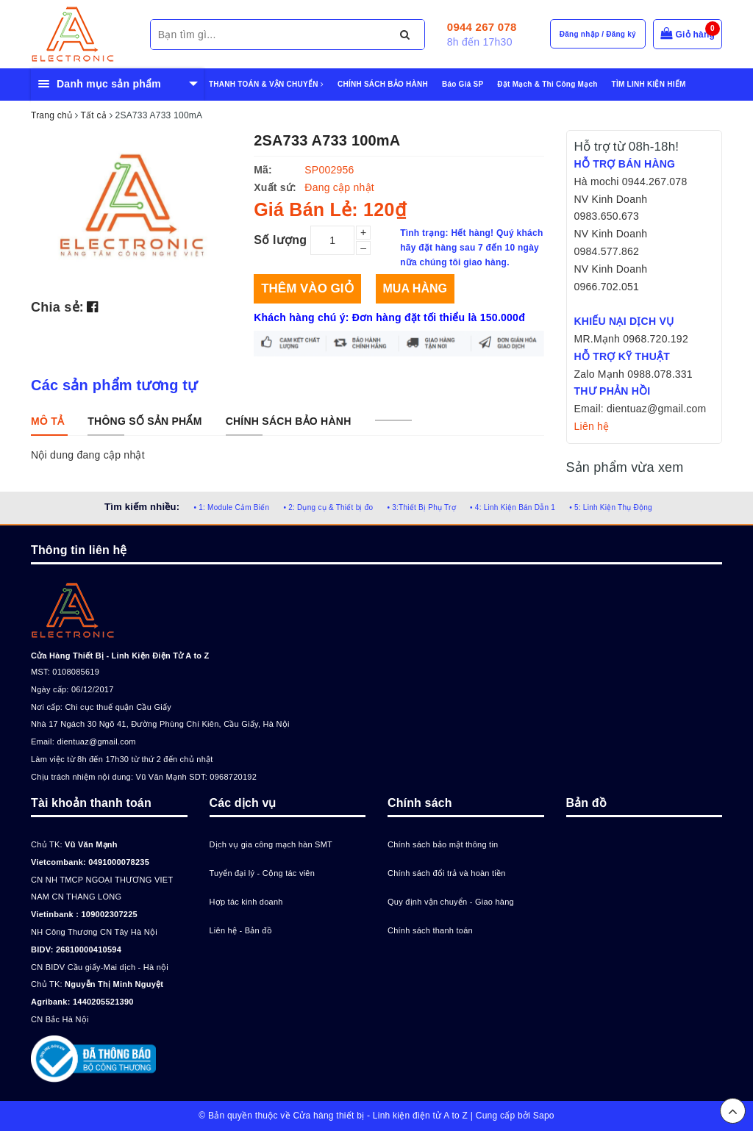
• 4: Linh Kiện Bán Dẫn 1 (512, 507)
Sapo (543, 1115)
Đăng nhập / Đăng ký (598, 34)
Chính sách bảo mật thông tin (443, 844)
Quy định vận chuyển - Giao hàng (451, 901)
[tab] (47, 421)
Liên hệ (592, 426)
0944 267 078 (482, 27)
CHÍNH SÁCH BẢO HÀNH (383, 84)
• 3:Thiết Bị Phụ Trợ (422, 507)
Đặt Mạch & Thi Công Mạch (547, 84)
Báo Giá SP (462, 84)
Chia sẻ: (57, 307)
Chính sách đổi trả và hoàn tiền (447, 873)
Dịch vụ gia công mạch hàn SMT (271, 844)
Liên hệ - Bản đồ (241, 930)
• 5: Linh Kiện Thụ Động (610, 507)
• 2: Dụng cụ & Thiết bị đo (328, 507)
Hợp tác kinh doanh (246, 901)
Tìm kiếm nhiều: (141, 506)
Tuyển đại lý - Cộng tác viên (262, 873)
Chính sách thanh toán (430, 930)
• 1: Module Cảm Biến (231, 507)
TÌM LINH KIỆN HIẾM (649, 84)
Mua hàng (415, 288)
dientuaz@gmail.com (96, 741)
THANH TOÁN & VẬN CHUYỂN (266, 84)
